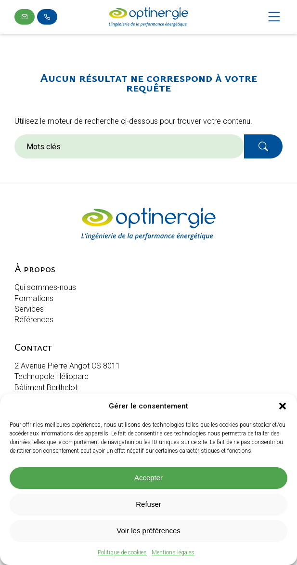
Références (33, 319)
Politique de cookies (122, 552)
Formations (33, 298)
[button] (282, 406)
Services (29, 309)
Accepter (148, 477)
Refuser (148, 504)
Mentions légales (173, 552)
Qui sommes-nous (45, 287)
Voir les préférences (148, 530)
